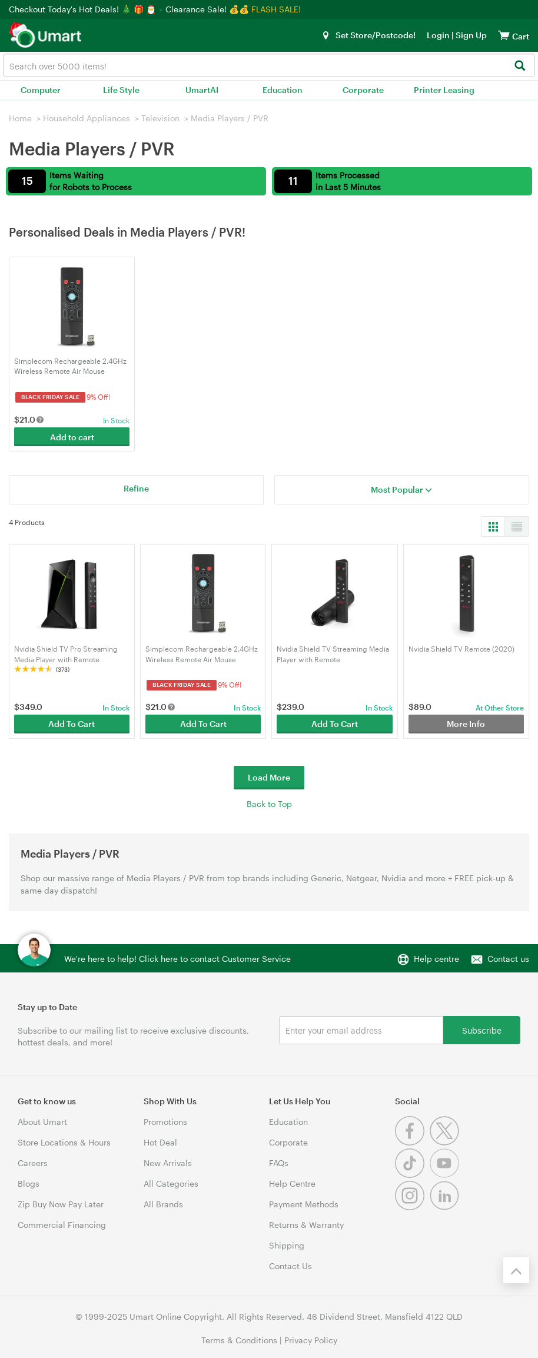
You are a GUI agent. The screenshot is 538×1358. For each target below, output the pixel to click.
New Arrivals (168, 1163)
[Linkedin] (446, 1207)
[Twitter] (446, 1142)
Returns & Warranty (306, 1225)
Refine (136, 488)
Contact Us (290, 1266)
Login (438, 35)
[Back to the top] (516, 1270)
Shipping (286, 1245)
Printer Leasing (444, 90)
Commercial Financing (62, 1225)
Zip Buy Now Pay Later (61, 1204)
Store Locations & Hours (64, 1142)
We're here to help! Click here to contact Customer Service (177, 959)
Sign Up (470, 35)
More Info (466, 724)
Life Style (121, 90)
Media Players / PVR (229, 118)
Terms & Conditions (239, 1340)
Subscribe (482, 1029)
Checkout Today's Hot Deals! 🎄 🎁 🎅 (83, 9)
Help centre (436, 959)
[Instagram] (412, 1207)
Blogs (28, 1183)
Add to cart (72, 437)
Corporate (363, 90)
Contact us (508, 959)
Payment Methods (303, 1204)
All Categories (171, 1183)
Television (160, 118)
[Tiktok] (412, 1175)
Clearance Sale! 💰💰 (207, 9)
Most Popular (401, 489)
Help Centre (292, 1183)
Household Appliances (86, 118)
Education (283, 90)
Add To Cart (71, 724)
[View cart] (504, 35)
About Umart (42, 1122)
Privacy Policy (310, 1340)
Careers (33, 1163)
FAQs (278, 1163)
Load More (269, 777)
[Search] (519, 66)
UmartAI (201, 90)
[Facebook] (412, 1142)
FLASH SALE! (276, 9)
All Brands (163, 1204)
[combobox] (269, 65)
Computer (41, 90)
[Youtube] (446, 1175)
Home (20, 118)
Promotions (165, 1122)
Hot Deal (160, 1142)
